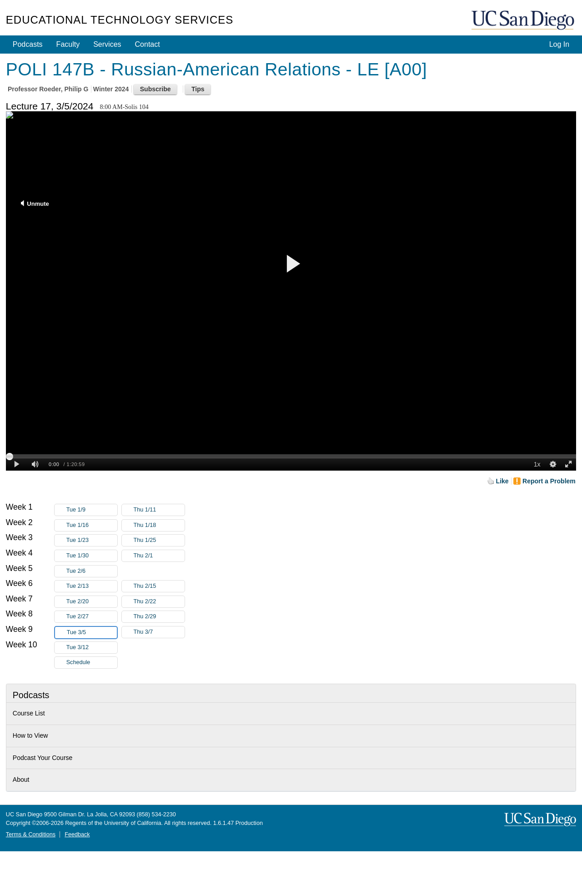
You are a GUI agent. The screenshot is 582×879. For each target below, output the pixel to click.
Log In (559, 44)
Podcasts (28, 44)
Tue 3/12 (91, 647)
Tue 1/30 (91, 555)
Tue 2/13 (91, 586)
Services (107, 44)
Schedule (78, 662)
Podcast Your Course (43, 757)
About (21, 779)
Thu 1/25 (159, 540)
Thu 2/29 (159, 616)
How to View (30, 735)
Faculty (68, 44)
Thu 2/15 (159, 586)
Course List (29, 713)
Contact (147, 44)
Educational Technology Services (119, 20)
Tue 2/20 (91, 601)
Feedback (77, 834)
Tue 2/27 (91, 616)
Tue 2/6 (91, 571)
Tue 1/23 (91, 540)
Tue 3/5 (92, 632)
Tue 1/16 (91, 525)
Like (502, 481)
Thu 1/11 (159, 510)
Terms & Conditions (30, 834)
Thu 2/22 (159, 601)
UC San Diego (524, 20)
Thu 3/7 (159, 632)
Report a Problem (549, 481)
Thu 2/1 (159, 555)
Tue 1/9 (91, 510)
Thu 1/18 (159, 525)
